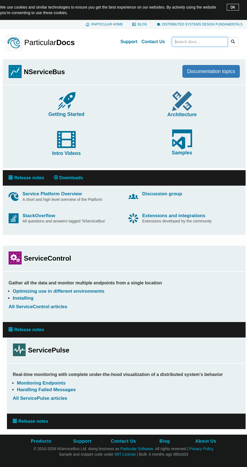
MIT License (125, 454)
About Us (205, 441)
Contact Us (153, 41)
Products (41, 441)
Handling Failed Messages (46, 389)
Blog (142, 24)
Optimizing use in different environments (59, 291)
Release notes (26, 177)
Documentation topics (211, 71)
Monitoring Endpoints (41, 383)
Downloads (68, 177)
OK (232, 7)
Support (128, 41)
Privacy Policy (201, 449)
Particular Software (136, 449)
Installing (23, 298)
